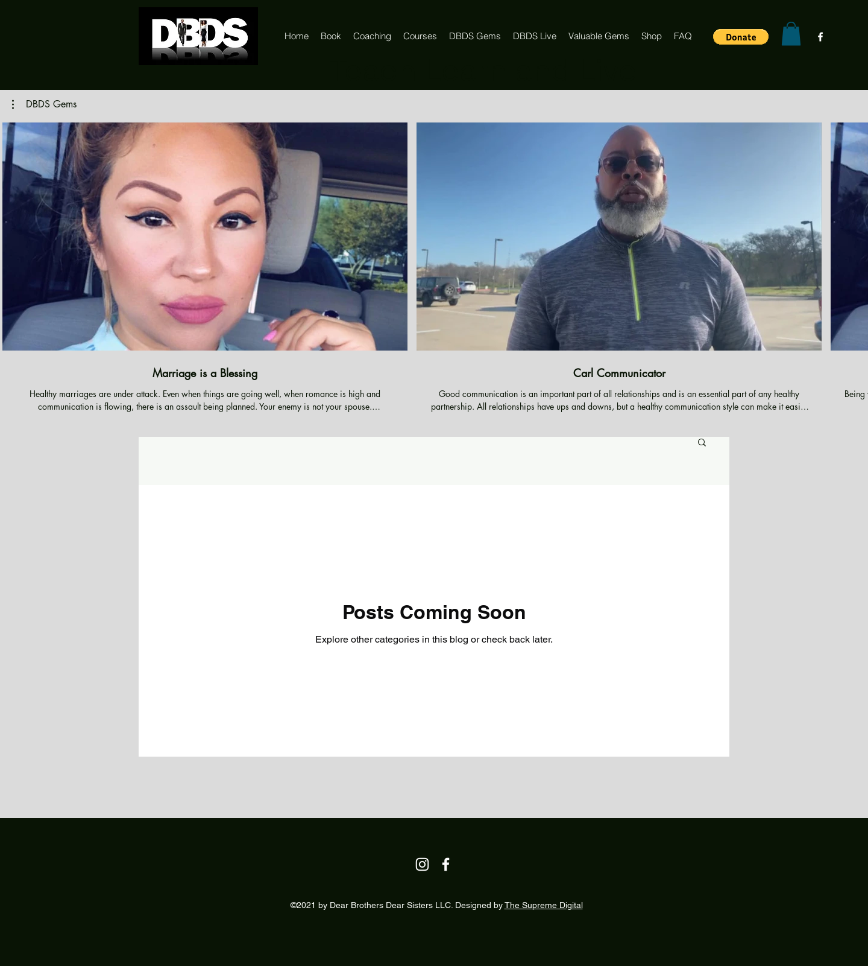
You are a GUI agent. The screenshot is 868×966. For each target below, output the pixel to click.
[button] (741, 37)
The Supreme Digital (544, 905)
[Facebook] (820, 37)
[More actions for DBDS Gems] (44, 104)
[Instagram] (422, 864)
